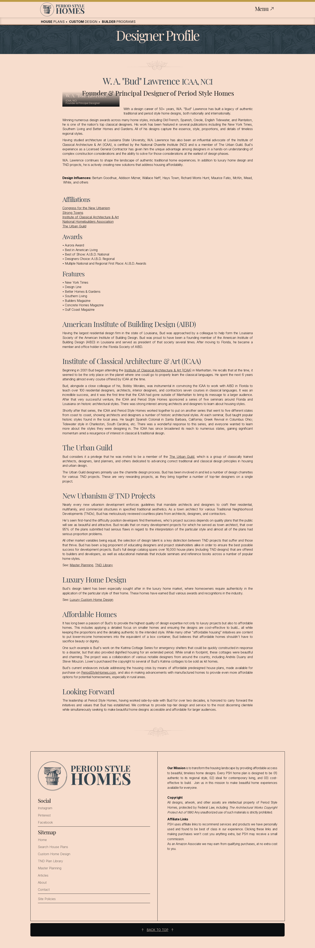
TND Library (104, 565)
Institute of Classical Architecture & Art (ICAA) (157, 370)
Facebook (45, 822)
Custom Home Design (54, 854)
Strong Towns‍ (72, 213)
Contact (44, 890)
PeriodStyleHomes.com (98, 672)
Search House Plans (53, 847)
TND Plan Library (50, 861)
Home (42, 840)
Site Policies (47, 899)
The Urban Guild (74, 226)
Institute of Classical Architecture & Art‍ (90, 217)
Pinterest (44, 815)
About (42, 882)
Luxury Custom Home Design (91, 600)
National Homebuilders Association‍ (88, 222)
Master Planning (81, 565)
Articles (43, 875)
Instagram (45, 808)
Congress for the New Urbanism (86, 208)
